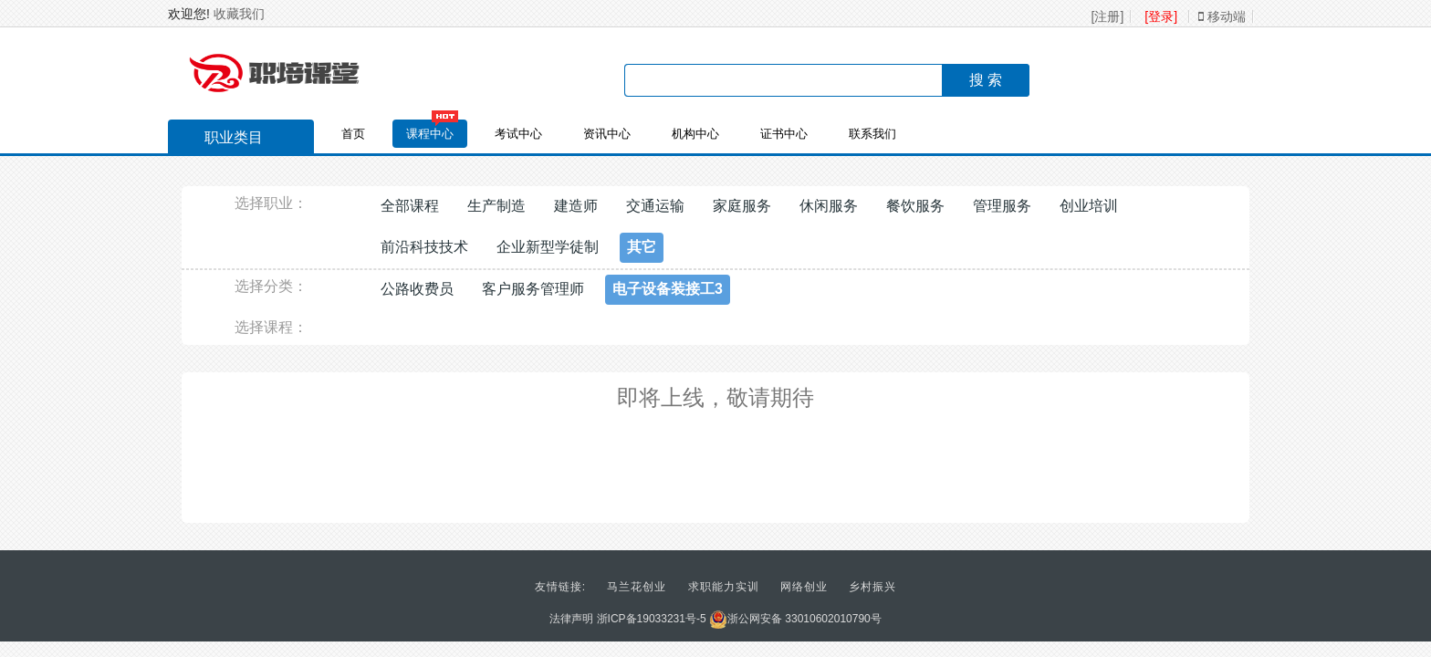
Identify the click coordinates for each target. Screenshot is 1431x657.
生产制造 (496, 206)
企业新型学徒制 (547, 247)
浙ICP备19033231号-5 (651, 618)
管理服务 (1002, 206)
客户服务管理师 (533, 289)
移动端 (1222, 16)
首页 (353, 134)
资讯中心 (607, 134)
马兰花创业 (636, 586)
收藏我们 (239, 13)
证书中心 (784, 134)
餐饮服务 (915, 206)
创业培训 (1089, 206)
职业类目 (224, 140)
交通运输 (655, 206)
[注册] (1108, 16)
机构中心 (695, 134)
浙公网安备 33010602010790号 (795, 618)
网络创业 (804, 586)
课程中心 (430, 134)
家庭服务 (742, 206)
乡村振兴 (872, 586)
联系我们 (872, 134)
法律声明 (571, 618)
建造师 (576, 206)
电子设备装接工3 (667, 289)
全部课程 (410, 206)
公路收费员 (417, 289)
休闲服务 (828, 206)
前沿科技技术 (424, 247)
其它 (641, 247)
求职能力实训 (723, 586)
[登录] (1160, 16)
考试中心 (518, 134)
